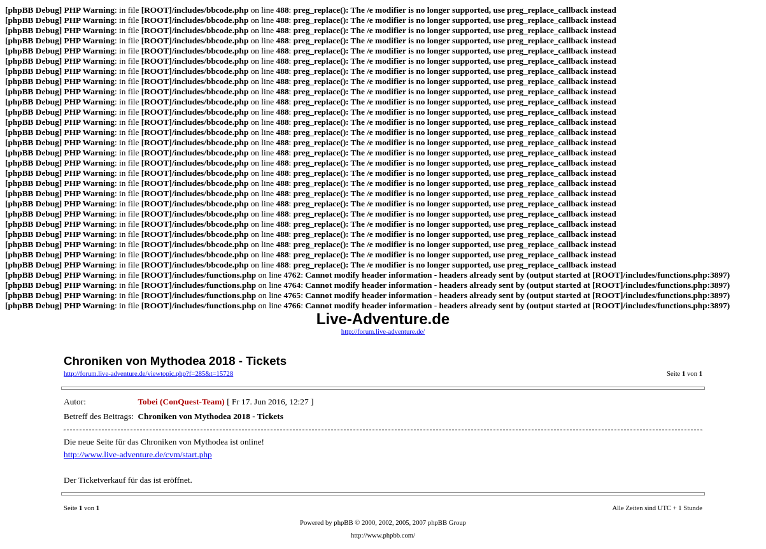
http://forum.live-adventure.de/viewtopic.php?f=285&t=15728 (148, 373)
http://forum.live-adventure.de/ (383, 331)
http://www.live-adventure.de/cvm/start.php (138, 454)
